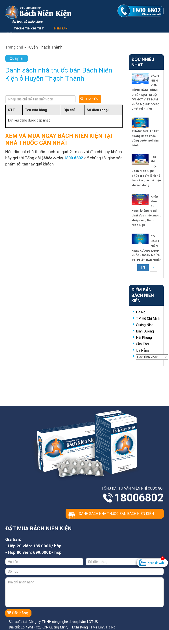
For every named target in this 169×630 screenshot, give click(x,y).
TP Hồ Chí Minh (148, 318)
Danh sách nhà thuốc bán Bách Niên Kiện (116, 513)
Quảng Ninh (144, 325)
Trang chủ (14, 47)
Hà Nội (141, 312)
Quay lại (17, 58)
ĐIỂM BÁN (60, 28)
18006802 (139, 497)
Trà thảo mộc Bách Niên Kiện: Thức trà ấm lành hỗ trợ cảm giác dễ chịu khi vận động (146, 171)
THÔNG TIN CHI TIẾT (29, 28)
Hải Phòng (144, 337)
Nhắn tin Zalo (156, 561)
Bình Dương (145, 331)
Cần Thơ (142, 344)
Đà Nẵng (142, 350)
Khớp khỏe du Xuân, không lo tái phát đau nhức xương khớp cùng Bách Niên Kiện (146, 211)
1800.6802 (73, 157)
